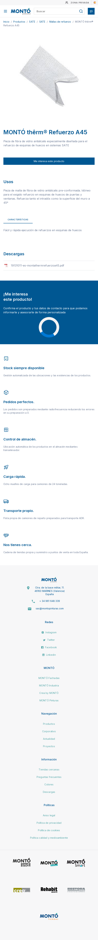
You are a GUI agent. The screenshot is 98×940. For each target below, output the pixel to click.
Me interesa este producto (49, 161)
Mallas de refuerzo (60, 21)
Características (18, 219)
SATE (32, 21)
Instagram (49, 632)
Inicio (6, 21)
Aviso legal (49, 815)
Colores (48, 784)
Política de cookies (49, 830)
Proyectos (49, 746)
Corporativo (49, 731)
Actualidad (49, 738)
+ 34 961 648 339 (49, 601)
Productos (19, 21)
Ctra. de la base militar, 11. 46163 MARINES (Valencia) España (50, 591)
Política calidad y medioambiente (49, 837)
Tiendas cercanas (49, 769)
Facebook (49, 647)
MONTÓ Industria (49, 685)
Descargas (49, 791)
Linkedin (49, 654)
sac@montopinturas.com (50, 608)
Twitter (49, 639)
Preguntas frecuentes (49, 777)
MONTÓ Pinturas (49, 700)
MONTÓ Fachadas (49, 678)
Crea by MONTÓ (49, 693)
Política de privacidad (49, 822)
